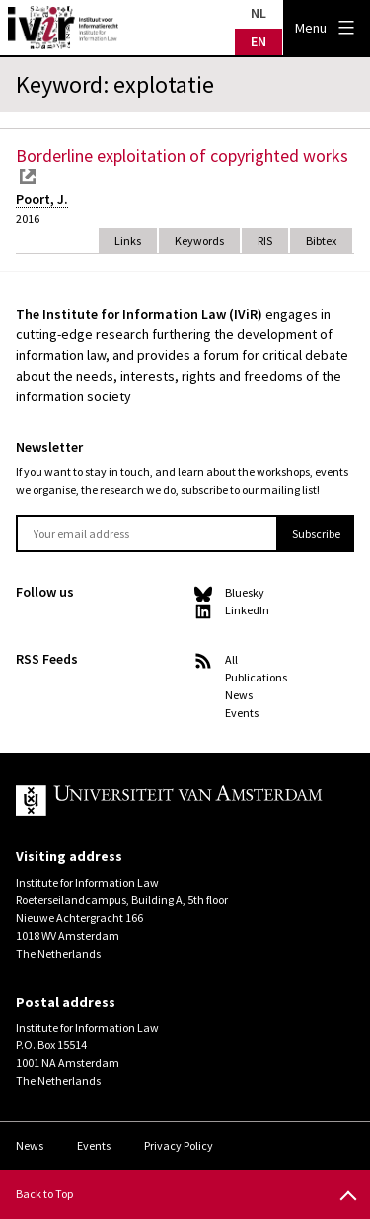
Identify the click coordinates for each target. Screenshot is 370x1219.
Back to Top (44, 1193)
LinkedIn (247, 610)
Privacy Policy (178, 1145)
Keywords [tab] (199, 240)
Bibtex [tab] (321, 240)
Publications (256, 677)
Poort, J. (42, 199)
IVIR (63, 27)
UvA (169, 801)
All (231, 659)
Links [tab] (127, 240)
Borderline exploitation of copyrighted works (182, 155)
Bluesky (244, 592)
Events (242, 712)
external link (28, 176)
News (239, 694)
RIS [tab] (265, 240)
